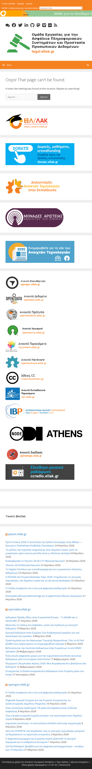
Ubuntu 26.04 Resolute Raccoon (23, 565)
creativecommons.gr (16, 8)
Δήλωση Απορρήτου (79, 762)
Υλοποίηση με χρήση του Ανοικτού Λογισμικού (23, 762)
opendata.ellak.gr (19, 609)
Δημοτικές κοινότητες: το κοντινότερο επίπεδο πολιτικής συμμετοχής (43, 723)
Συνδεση (29, 4)
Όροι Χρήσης (62, 762)
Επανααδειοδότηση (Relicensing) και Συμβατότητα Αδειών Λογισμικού (44, 595)
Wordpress (49, 762)
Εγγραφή (20, 4)
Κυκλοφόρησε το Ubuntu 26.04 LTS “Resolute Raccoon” (35, 560)
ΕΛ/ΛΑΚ (4, 8)
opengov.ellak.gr (19, 684)
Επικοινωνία (64, 765)
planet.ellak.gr (17, 534)
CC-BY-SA (52, 765)
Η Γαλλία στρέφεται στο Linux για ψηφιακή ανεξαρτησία (36, 588)
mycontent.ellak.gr (31, 8)
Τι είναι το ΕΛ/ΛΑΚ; (8, 4)
